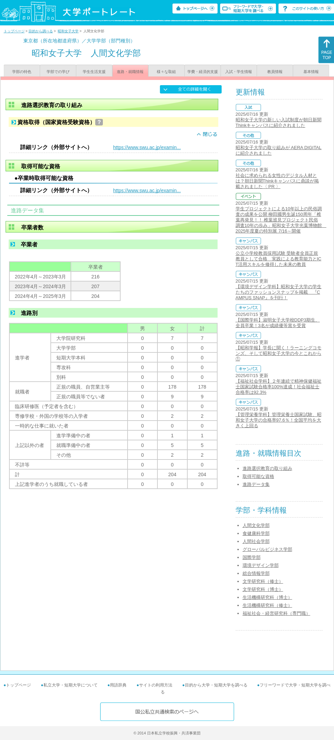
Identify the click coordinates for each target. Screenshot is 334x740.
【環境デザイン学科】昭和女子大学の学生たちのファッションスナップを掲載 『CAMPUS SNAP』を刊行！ (278, 292)
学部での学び (58, 72)
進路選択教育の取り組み (267, 468)
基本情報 (311, 72)
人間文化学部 (256, 525)
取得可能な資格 (258, 476)
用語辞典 (118, 685)
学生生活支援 (94, 72)
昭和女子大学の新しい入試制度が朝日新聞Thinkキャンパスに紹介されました (278, 122)
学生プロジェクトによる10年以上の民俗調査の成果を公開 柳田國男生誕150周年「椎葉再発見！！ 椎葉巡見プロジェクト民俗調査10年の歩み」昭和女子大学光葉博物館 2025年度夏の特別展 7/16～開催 (281, 220)
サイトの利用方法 (155, 685)
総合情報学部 (256, 573)
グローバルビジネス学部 (267, 549)
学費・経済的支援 (202, 72)
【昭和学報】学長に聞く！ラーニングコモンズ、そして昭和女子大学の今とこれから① (278, 353)
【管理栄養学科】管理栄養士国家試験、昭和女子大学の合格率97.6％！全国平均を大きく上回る (278, 420)
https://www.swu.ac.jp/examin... (147, 147)
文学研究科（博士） (263, 589)
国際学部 (252, 557)
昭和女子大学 (68, 31)
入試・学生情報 (238, 72)
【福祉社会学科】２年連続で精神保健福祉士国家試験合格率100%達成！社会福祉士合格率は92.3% (278, 387)
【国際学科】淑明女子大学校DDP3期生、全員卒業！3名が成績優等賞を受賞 (278, 322)
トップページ (14, 31)
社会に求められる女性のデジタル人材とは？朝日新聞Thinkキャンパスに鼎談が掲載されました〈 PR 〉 (277, 181)
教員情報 (275, 72)
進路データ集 (256, 484)
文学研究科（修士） (263, 581)
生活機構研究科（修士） (267, 605)
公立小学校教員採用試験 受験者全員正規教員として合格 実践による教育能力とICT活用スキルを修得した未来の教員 (278, 259)
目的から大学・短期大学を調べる (216, 685)
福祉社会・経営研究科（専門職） (276, 613)
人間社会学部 (256, 541)
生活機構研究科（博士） (267, 597)
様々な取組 (166, 72)
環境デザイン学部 (261, 565)
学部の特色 (21, 72)
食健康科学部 (256, 533)
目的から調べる (40, 31)
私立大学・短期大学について (70, 685)
